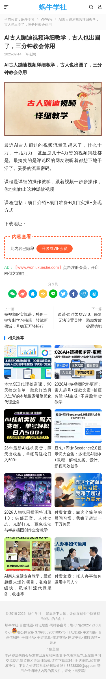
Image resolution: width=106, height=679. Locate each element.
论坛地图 (74, 632)
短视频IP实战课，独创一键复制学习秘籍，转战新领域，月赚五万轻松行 (26, 320)
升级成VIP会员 (55, 248)
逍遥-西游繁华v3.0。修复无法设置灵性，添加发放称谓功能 (80, 320)
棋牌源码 (90, 637)
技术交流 (59, 637)
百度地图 (26, 625)
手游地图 (89, 632)
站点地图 (42, 625)
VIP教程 (47, 19)
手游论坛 (28, 637)
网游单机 (75, 637)
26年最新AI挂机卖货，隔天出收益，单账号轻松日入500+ (27, 454)
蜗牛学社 (53, 7)
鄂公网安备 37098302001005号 (38, 632)
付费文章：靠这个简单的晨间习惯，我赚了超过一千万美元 (78, 518)
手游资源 (44, 637)
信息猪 (54, 649)
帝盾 (53, 643)
